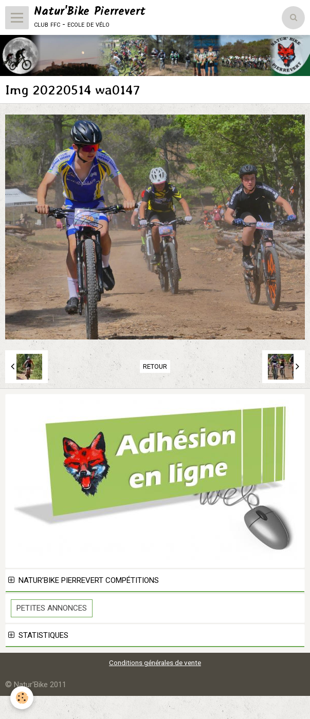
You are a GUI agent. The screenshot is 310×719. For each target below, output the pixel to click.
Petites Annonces (51, 608)
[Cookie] (21, 697)
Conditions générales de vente (155, 662)
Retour (155, 366)
